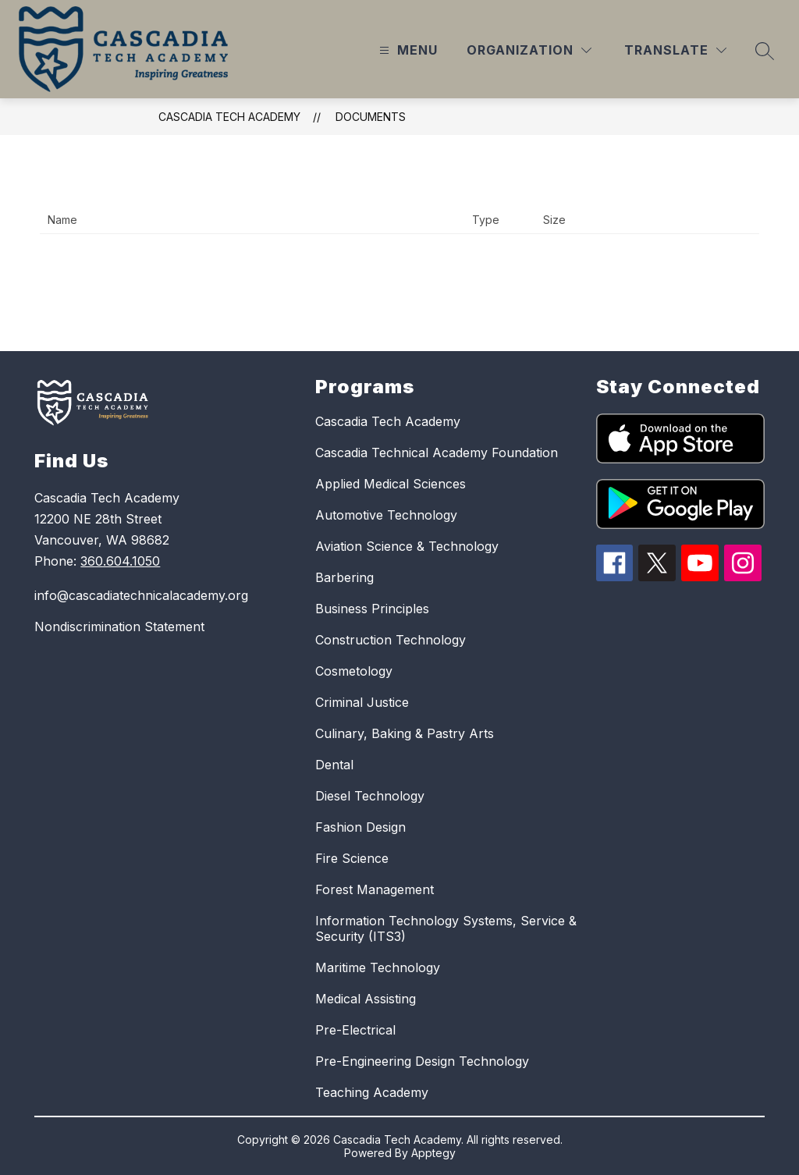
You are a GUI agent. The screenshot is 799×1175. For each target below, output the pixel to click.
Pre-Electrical (355, 1030)
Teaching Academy (371, 1092)
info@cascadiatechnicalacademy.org (141, 595)
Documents (371, 116)
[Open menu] (406, 50)
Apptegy (433, 1152)
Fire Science (352, 858)
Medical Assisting (365, 998)
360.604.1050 (120, 561)
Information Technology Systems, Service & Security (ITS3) (446, 928)
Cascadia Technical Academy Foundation (436, 452)
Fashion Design (360, 827)
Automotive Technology (386, 515)
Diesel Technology (369, 796)
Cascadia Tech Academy (229, 116)
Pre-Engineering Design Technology (422, 1061)
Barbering (344, 577)
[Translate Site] (675, 50)
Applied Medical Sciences (390, 484)
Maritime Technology (377, 967)
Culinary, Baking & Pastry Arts (404, 733)
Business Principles (372, 608)
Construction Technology (390, 640)
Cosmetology (353, 671)
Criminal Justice (362, 702)
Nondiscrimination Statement (119, 626)
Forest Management (374, 889)
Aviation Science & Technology (407, 546)
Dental (334, 764)
